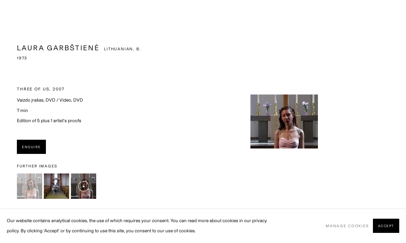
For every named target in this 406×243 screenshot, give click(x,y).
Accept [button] (386, 226)
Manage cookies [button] (347, 225)
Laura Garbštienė (58, 48)
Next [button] (399, 121)
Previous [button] (6, 121)
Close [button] (391, 15)
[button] (29, 186)
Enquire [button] (31, 147)
